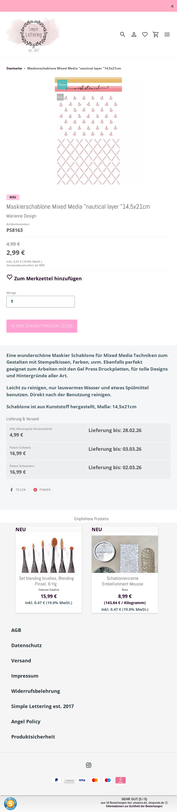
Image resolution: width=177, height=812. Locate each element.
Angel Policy (25, 721)
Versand (21, 660)
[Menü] (169, 34)
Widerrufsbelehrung (35, 691)
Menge (11, 293)
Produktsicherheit (33, 736)
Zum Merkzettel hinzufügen (44, 278)
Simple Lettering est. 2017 (42, 706)
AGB (16, 630)
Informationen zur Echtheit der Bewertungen (134, 806)
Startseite (14, 68)
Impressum (25, 676)
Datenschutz (26, 645)
